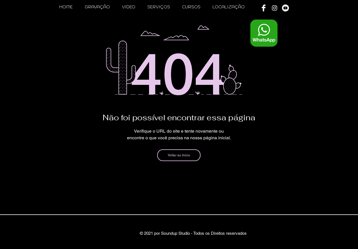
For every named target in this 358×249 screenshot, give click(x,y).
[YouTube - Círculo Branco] (285, 7)
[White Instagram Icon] (274, 7)
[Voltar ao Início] (179, 155)
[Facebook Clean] (263, 7)
